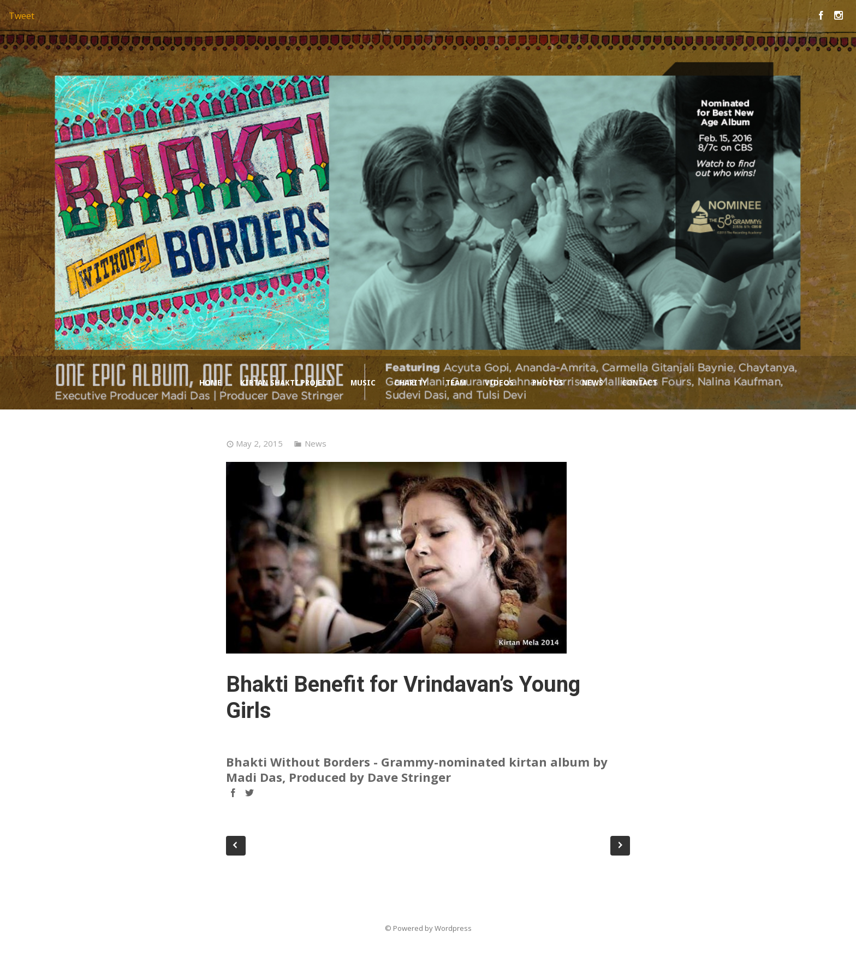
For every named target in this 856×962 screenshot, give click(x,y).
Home (210, 382)
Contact (639, 382)
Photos (547, 382)
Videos (499, 382)
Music (363, 382)
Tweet (21, 16)
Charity (410, 382)
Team (455, 382)
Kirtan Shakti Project (286, 382)
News (592, 382)
